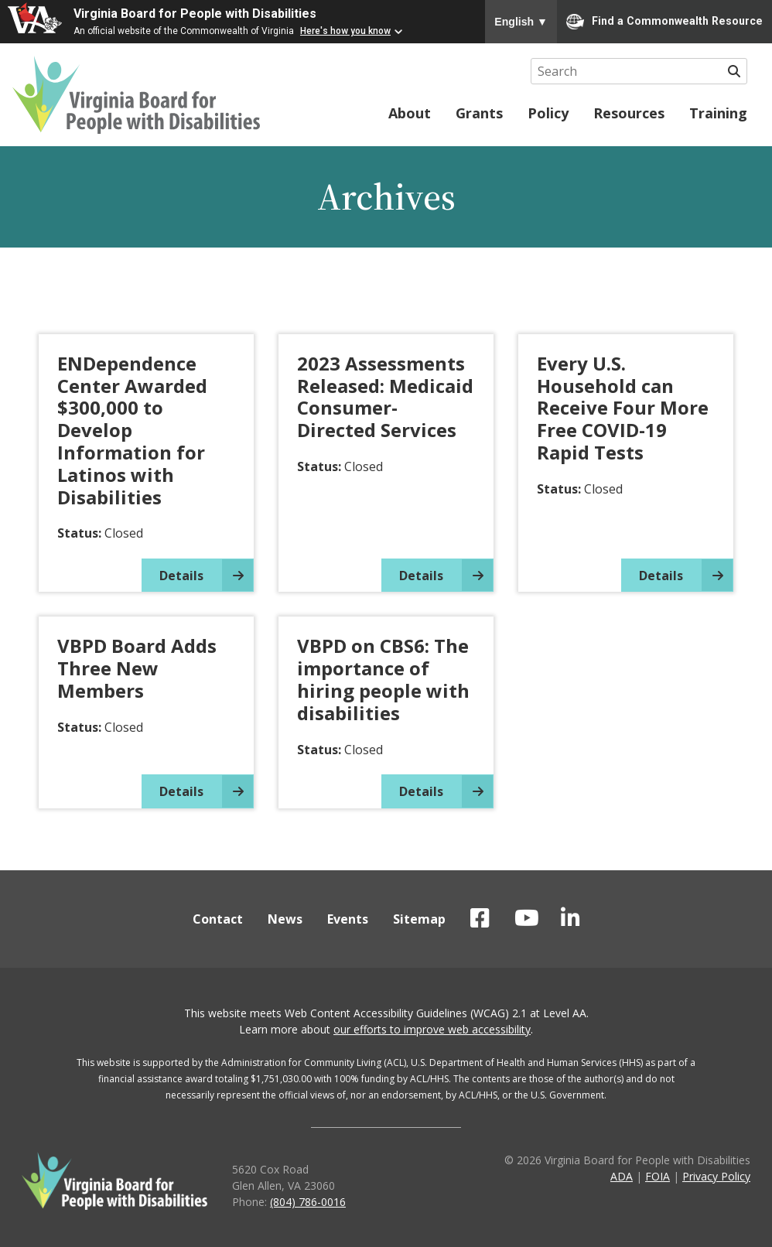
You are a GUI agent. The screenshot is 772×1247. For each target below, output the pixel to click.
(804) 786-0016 (308, 1201)
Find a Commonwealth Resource (664, 21)
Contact (218, 919)
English (521, 21)
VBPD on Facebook (480, 918)
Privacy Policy (716, 1176)
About (409, 113)
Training (718, 113)
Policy (548, 113)
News (285, 919)
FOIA (657, 1176)
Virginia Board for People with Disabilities (194, 13)
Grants (479, 113)
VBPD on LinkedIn (570, 918)
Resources (628, 113)
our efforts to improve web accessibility (432, 1029)
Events (347, 919)
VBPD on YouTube (527, 918)
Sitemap (419, 919)
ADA (621, 1176)
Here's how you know (345, 31)
